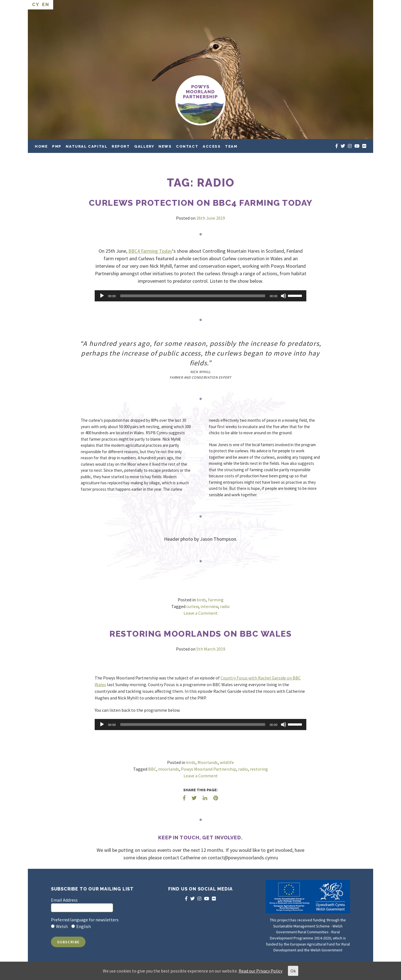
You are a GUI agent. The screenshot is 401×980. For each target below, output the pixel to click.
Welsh (62, 926)
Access (212, 146)
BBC (152, 769)
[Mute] (283, 296)
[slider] (192, 295)
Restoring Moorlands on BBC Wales (200, 634)
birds (201, 599)
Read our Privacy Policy (260, 971)
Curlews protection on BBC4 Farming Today (200, 203)
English (83, 926)
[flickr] (364, 146)
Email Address (64, 900)
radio (225, 606)
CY (35, 4)
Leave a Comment (201, 613)
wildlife (227, 762)
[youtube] (357, 146)
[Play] (102, 296)
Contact (187, 146)
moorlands (168, 769)
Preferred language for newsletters (85, 919)
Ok (293, 971)
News (165, 146)
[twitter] (343, 146)
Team (231, 146)
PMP (57, 146)
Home (41, 146)
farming (216, 599)
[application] (200, 295)
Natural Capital (86, 146)
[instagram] (350, 146)
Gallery (144, 146)
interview (209, 606)
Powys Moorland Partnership (208, 769)
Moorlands (207, 762)
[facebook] (337, 146)
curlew (192, 606)
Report (121, 146)
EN (45, 4)
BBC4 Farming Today (150, 251)
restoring (259, 769)
